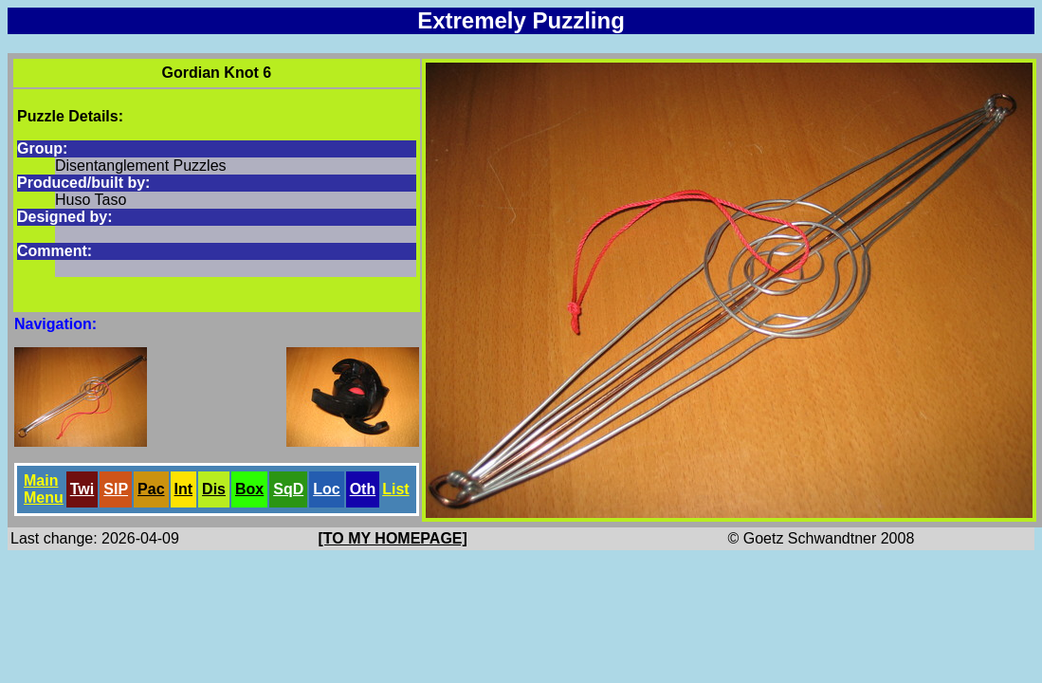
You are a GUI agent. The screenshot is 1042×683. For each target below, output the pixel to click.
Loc (326, 489)
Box (249, 489)
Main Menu (44, 489)
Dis (214, 489)
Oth (363, 489)
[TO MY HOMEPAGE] (393, 538)
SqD (288, 489)
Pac (150, 489)
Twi (82, 489)
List (395, 489)
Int (183, 489)
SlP (115, 489)
